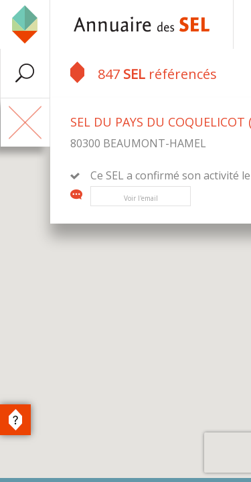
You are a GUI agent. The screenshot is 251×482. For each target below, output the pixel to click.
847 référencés (143, 72)
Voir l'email (141, 198)
